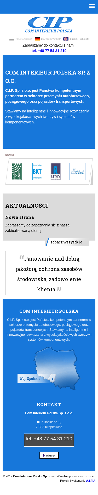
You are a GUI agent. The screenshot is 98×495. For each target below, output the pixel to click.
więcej (49, 455)
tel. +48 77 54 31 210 (49, 438)
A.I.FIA (90, 480)
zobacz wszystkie (66, 242)
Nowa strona (19, 217)
